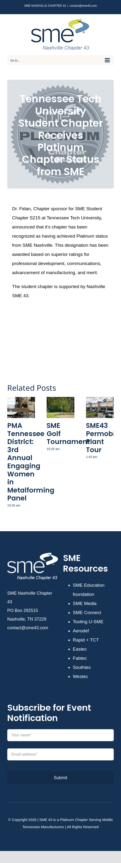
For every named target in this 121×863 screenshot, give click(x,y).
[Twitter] (57, 329)
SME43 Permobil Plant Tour (101, 438)
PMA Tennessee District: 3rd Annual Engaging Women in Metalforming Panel (30, 462)
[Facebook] (25, 329)
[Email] (90, 329)
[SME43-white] (32, 555)
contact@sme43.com (83, 5)
